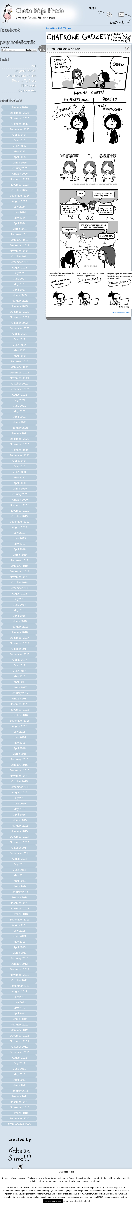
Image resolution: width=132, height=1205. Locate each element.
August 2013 (19, 925)
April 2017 (19, 681)
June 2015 (19, 803)
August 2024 (19, 201)
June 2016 (19, 737)
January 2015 (19, 831)
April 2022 (19, 355)
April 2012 (19, 1013)
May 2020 (19, 477)
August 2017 (19, 659)
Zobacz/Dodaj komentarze (121, 312)
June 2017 (19, 670)
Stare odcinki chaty (19, 1124)
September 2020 (19, 455)
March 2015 (19, 820)
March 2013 (19, 952)
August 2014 (19, 858)
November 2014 (19, 842)
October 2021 (19, 383)
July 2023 (19, 273)
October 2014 (19, 847)
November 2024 (19, 184)
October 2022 (19, 322)
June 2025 (19, 145)
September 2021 (19, 389)
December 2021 (19, 372)
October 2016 (19, 715)
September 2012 (19, 985)
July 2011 (19, 1063)
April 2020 (19, 483)
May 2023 (19, 284)
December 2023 (19, 245)
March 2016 (19, 753)
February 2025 (19, 168)
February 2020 (19, 494)
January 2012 (19, 1030)
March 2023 (19, 295)
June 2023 (19, 278)
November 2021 (19, 378)
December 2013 (19, 902)
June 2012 (19, 1002)
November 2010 (19, 1107)
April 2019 (19, 549)
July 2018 (19, 599)
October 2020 (19, 449)
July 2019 (19, 532)
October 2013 (19, 914)
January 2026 (19, 107)
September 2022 (19, 328)
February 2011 (19, 1090)
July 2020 (19, 466)
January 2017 (19, 698)
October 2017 (19, 648)
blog (69, 28)
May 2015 (19, 809)
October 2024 (19, 190)
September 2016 (19, 720)
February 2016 (19, 759)
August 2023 (19, 267)
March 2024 (19, 228)
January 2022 (19, 367)
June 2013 (19, 936)
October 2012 (19, 980)
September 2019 (19, 521)
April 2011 (19, 1079)
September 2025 (19, 129)
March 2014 (19, 886)
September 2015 (19, 786)
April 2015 (19, 814)
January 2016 (19, 764)
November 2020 (19, 444)
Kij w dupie (28, 85)
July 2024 (19, 206)
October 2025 (19, 123)
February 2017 (19, 693)
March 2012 (19, 1019)
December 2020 (19, 438)
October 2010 (19, 1112)
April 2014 (19, 880)
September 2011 (19, 1052)
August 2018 (19, 593)
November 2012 (19, 974)
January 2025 (19, 173)
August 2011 (19, 1057)
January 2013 (19, 963)
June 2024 (19, 212)
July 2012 (19, 996)
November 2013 (19, 908)
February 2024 (19, 234)
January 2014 (19, 897)
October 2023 (19, 256)
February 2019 (19, 560)
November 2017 (19, 643)
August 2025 (19, 134)
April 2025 (19, 157)
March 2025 (19, 162)
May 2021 (19, 411)
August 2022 (19, 333)
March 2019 (19, 554)
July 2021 (19, 400)
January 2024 (19, 239)
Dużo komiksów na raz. (64, 49)
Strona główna (51, 28)
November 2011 (19, 1041)
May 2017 (19, 676)
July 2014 (19, 864)
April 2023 (19, 289)
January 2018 (19, 632)
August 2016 (19, 726)
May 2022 (19, 350)
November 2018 (19, 576)
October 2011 (19, 1046)
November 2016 (19, 709)
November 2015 (19, 775)
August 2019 (19, 527)
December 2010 (19, 1101)
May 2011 (19, 1074)
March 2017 (19, 687)
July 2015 (19, 798)
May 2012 (19, 1007)
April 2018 (19, 615)
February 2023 (19, 300)
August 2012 (19, 991)
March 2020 (19, 488)
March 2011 (19, 1085)
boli (33, 66)
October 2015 (19, 781)
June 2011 (19, 1068)
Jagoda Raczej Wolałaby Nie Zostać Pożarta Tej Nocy (21, 75)
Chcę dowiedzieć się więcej (76, 1201)
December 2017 (19, 637)
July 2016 (19, 731)
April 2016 (19, 748)
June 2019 (19, 538)
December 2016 (19, 704)
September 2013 (19, 919)
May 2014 (19, 875)
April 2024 (19, 223)
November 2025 (19, 118)
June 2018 (19, 604)
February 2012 (19, 1024)
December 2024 (19, 179)
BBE (60, 28)
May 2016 (19, 742)
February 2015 (19, 825)
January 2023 (19, 306)
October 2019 (19, 516)
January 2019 (19, 565)
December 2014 (19, 836)
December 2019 (19, 505)
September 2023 (19, 262)
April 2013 (19, 947)
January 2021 (19, 433)
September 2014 (19, 853)
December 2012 (19, 969)
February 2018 (19, 626)
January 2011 (19, 1096)
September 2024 (19, 195)
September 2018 (19, 588)
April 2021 (19, 416)
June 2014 (19, 869)
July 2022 (19, 339)
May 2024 (19, 217)
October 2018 (19, 582)
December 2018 (19, 571)
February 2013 (19, 958)
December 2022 (19, 311)
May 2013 (19, 941)
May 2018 (19, 610)
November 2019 (19, 510)
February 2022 (19, 361)
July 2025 (19, 140)
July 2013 (19, 930)
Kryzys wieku (27, 90)
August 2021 (19, 394)
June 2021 (19, 405)
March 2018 (19, 621)
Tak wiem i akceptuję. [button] (53, 1201)
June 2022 (19, 344)
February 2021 (19, 427)
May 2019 (19, 543)
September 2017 (19, 654)
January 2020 (19, 499)
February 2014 (19, 891)
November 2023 (19, 250)
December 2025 (19, 112)
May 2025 (19, 151)
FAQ (64, 28)
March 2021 (19, 422)
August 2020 (19, 460)
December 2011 (19, 1035)
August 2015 (19, 792)
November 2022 (19, 317)
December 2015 (19, 770)
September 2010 (19, 1118)
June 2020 (19, 471)
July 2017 (19, 665)
